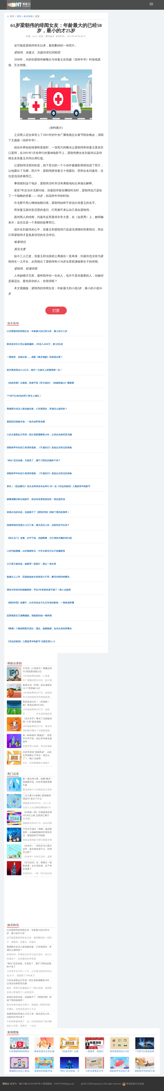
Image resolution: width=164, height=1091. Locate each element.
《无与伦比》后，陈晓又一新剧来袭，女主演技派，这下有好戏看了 (37, 865)
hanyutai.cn (98, 1084)
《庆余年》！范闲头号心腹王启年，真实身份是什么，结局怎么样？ (37, 849)
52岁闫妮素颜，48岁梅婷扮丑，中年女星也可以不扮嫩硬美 (36, 551)
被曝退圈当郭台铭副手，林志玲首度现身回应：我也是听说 (36, 499)
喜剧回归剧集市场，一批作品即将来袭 (26, 422)
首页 (12, 16)
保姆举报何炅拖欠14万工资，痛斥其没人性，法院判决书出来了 (38, 525)
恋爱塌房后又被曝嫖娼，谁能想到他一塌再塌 (29, 615)
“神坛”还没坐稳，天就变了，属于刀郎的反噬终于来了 (34, 460)
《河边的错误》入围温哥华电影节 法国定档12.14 (31, 641)
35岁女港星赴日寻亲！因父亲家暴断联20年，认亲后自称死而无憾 (39, 434)
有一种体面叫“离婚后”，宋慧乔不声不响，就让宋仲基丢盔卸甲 (37, 738)
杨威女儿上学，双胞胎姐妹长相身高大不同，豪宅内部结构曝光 (38, 577)
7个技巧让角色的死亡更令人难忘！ (24, 396)
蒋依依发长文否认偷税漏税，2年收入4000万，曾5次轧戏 (35, 344)
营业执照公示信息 (133, 1084)
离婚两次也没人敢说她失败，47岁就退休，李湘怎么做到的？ (37, 409)
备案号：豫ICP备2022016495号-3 (26, 1084)
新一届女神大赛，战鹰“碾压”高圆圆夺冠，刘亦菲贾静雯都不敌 (37, 782)
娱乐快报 (28, 16)
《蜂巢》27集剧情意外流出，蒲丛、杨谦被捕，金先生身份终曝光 (39, 628)
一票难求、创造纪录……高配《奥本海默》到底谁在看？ (35, 357)
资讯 (19, 16)
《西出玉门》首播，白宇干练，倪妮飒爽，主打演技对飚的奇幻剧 (39, 538)
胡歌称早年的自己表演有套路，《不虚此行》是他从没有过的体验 (39, 447)
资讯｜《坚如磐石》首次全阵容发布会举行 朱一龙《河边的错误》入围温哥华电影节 (48, 486)
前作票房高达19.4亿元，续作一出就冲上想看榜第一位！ (34, 370)
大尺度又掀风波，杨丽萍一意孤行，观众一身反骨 (31, 564)
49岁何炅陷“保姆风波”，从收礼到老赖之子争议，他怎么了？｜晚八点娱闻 (37, 755)
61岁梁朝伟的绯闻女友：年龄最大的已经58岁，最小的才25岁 (37, 331)
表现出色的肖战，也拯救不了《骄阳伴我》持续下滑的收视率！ (38, 512)
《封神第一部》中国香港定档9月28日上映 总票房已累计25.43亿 (37, 815)
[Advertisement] (31, 900)
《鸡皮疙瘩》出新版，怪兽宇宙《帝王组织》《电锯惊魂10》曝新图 (40, 383)
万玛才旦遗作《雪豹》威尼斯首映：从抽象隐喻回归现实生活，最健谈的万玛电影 (37, 832)
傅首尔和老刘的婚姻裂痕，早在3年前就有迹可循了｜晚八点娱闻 (39, 590)
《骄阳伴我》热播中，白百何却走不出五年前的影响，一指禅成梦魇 (40, 603)
